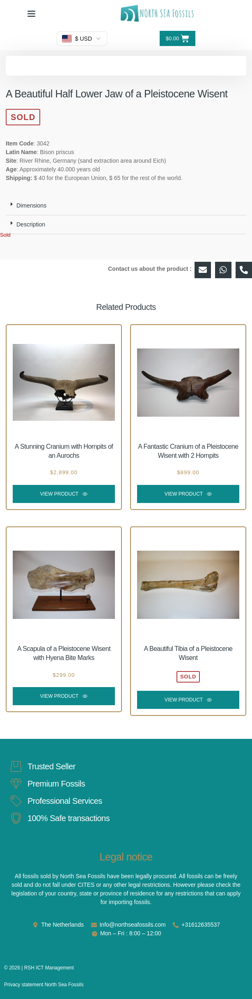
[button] (31, 13)
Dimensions (31, 205)
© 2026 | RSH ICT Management (39, 968)
